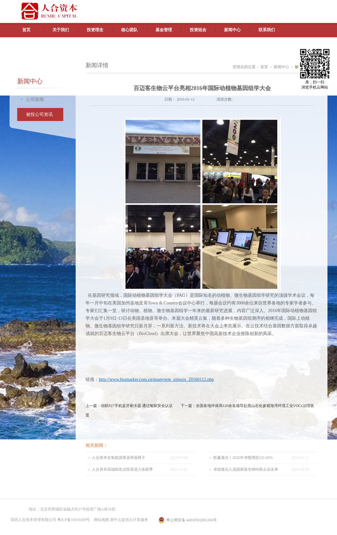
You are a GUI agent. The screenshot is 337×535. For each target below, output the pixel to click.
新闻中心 (281, 67)
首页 (26, 29)
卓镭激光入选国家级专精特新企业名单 (245, 469)
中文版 (266, 6)
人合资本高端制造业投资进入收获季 (122, 469)
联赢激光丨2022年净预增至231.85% (243, 457)
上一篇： (129, 405)
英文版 (281, 6)
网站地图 (100, 519)
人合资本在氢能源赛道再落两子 (118, 457)
